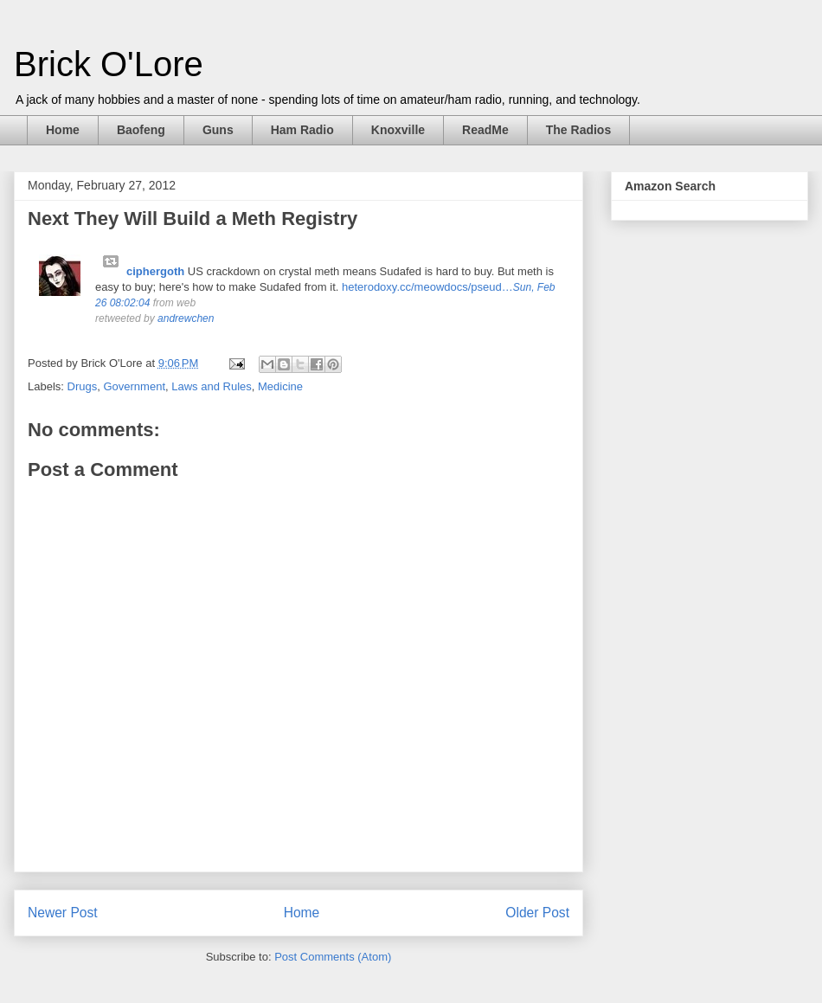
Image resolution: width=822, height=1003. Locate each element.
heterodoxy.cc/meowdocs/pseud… (427, 286)
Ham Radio (302, 130)
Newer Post (63, 912)
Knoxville (398, 130)
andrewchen (185, 318)
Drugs (82, 386)
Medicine (280, 386)
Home (63, 130)
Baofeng (141, 130)
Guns (218, 130)
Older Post (537, 912)
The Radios (578, 130)
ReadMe (485, 130)
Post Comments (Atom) (332, 956)
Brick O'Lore (108, 64)
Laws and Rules (211, 386)
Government (134, 386)
